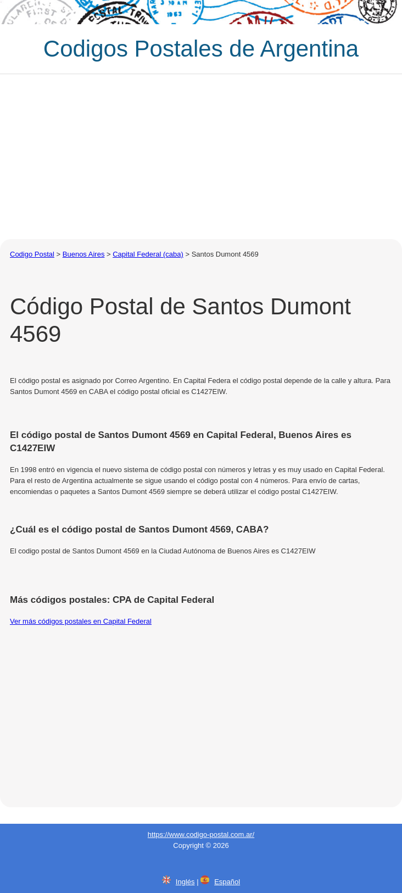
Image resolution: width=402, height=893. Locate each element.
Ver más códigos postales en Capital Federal (81, 621)
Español (227, 882)
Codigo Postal (32, 254)
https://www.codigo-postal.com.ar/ (201, 834)
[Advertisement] (201, 157)
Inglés (185, 882)
